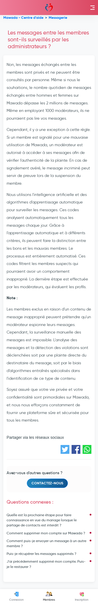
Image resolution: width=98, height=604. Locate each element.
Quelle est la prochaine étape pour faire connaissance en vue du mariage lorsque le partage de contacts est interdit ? (42, 520)
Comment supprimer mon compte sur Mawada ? (46, 533)
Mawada (49, 7)
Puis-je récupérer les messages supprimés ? (41, 554)
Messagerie (58, 17)
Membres (49, 596)
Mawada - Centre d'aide (23, 17)
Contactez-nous (47, 483)
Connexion (16, 596)
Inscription (81, 596)
